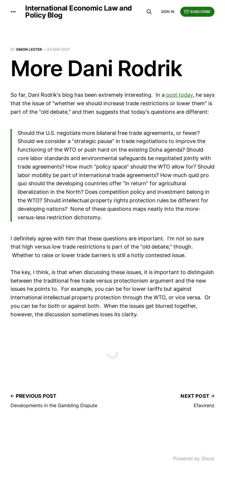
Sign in (167, 11)
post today (179, 95)
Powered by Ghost (193, 458)
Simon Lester (29, 49)
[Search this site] (149, 11)
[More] (13, 11)
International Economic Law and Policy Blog (78, 12)
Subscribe (197, 11)
